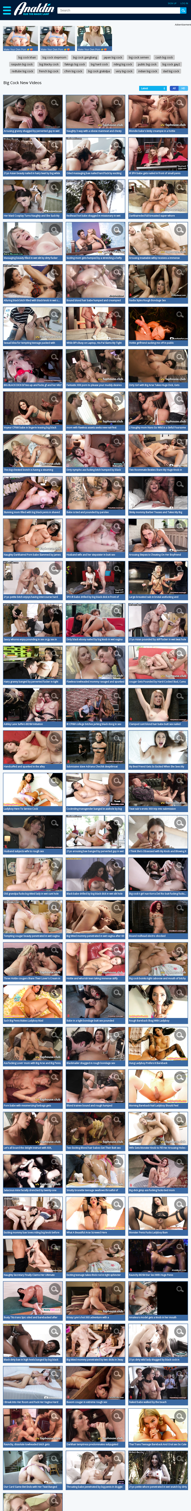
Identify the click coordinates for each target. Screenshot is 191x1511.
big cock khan (27, 57)
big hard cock (99, 64)
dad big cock (171, 71)
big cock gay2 (171, 64)
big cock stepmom (54, 57)
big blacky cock (49, 64)
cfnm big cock (73, 71)
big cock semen (139, 57)
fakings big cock (75, 64)
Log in (184, 3)
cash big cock (164, 57)
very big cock (124, 71)
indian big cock (147, 71)
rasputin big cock (22, 64)
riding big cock (123, 64)
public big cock (147, 64)
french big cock (48, 71)
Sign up (172, 3)
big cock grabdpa (99, 71)
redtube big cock (22, 71)
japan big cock (113, 57)
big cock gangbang (85, 57)
